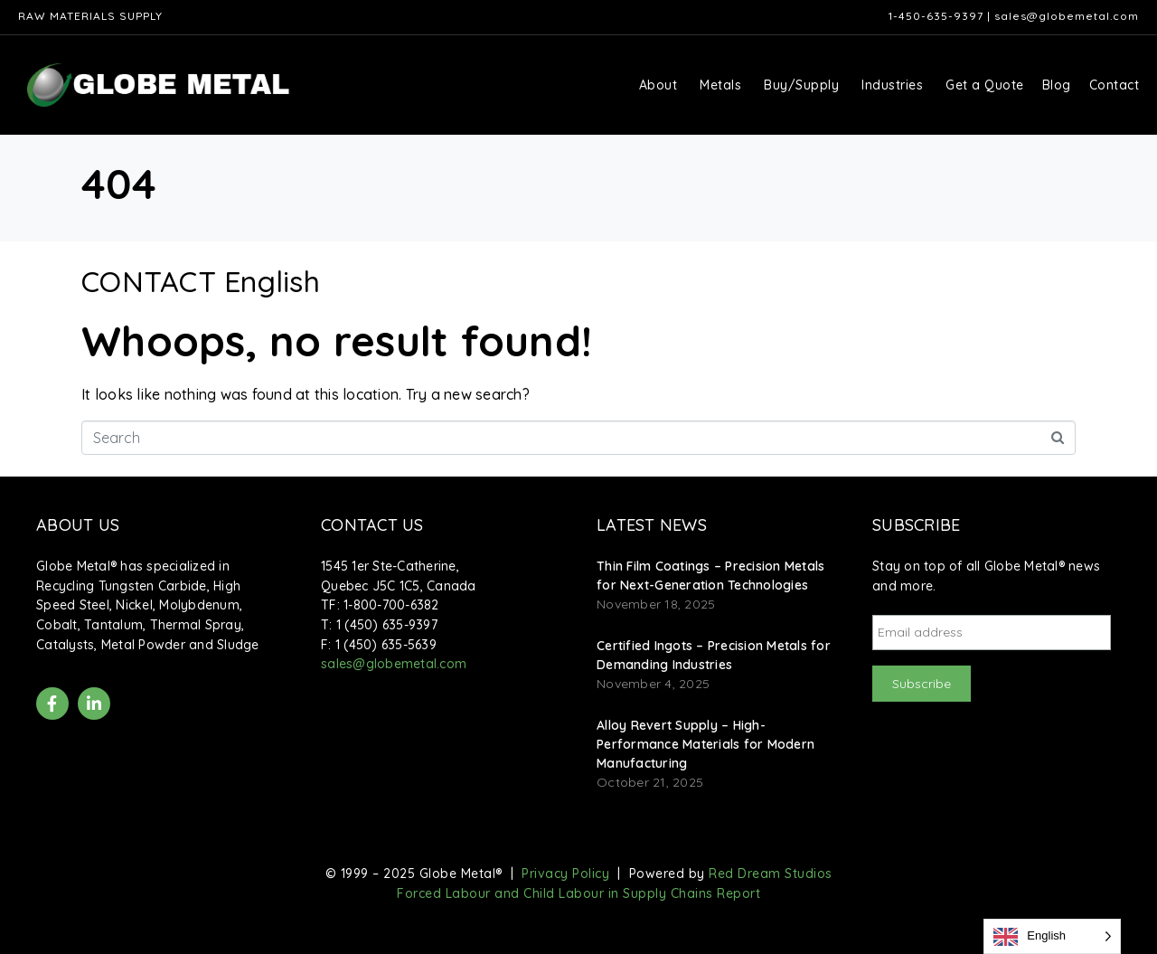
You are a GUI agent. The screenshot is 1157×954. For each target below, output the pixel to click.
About (658, 85)
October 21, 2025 (650, 782)
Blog (1056, 85)
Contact (1114, 85)
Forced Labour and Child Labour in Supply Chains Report (578, 893)
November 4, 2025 (653, 683)
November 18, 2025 (656, 604)
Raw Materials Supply (90, 16)
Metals (720, 85)
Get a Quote (984, 85)
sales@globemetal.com (1066, 16)
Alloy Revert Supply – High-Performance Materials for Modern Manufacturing (705, 744)
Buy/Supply (801, 85)
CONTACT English (200, 281)
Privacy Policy (565, 873)
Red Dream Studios (770, 873)
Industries (892, 85)
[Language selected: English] (1052, 936)
